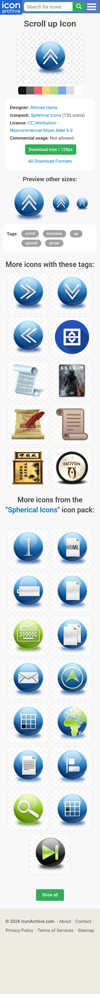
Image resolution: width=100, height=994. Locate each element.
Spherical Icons (46, 115)
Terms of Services (55, 930)
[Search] (79, 7)
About (65, 921)
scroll (30, 233)
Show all (50, 894)
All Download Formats (50, 161)
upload (31, 243)
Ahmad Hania (43, 107)
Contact (83, 921)
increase (54, 233)
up (76, 233)
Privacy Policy (19, 930)
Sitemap (86, 930)
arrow (54, 243)
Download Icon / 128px (51, 149)
